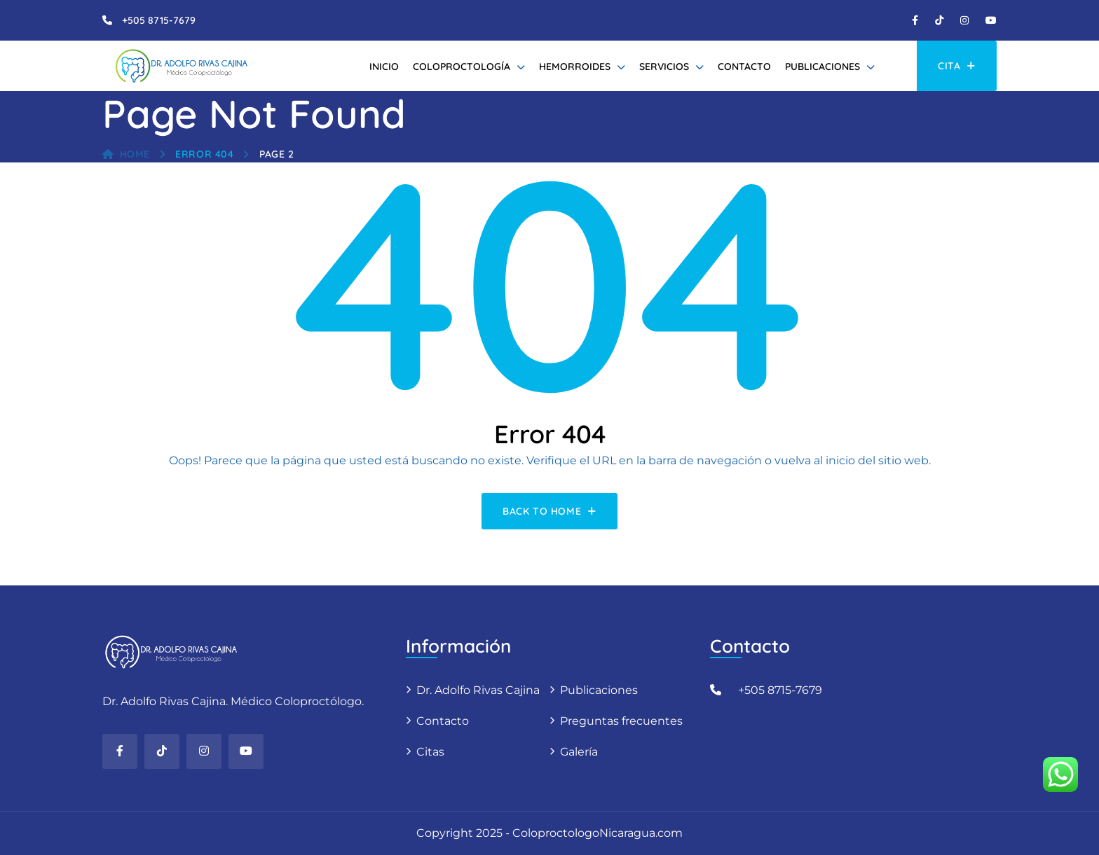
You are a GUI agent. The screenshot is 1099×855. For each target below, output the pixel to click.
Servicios (664, 66)
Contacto (744, 66)
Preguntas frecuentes (621, 721)
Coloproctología (461, 66)
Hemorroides (574, 66)
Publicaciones (822, 66)
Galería (579, 751)
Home (126, 154)
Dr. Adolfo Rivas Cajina (478, 690)
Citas (430, 751)
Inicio (384, 66)
